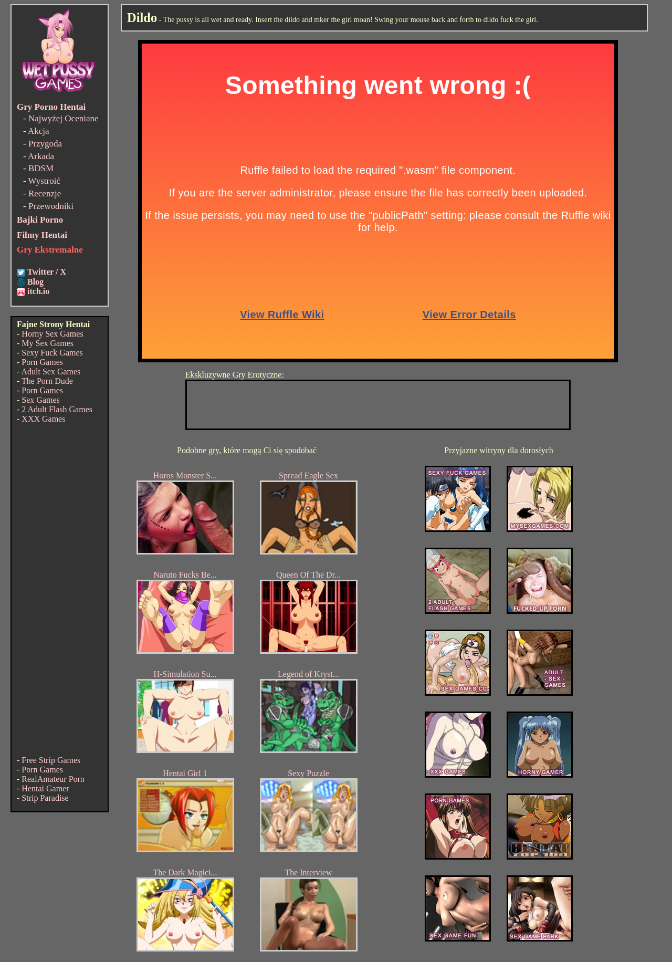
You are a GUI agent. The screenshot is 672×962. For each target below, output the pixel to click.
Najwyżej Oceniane (63, 118)
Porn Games (42, 362)
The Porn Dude (47, 381)
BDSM (41, 168)
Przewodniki (51, 206)
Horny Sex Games (52, 333)
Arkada (41, 156)
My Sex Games (48, 343)
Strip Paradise (45, 797)
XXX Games (43, 418)
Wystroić (44, 181)
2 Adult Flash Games (57, 409)
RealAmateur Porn (53, 779)
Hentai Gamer (45, 788)
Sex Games (40, 399)
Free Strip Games (51, 760)
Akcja (38, 131)
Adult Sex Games (50, 371)
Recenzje (44, 193)
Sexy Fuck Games (52, 352)
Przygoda (45, 144)
